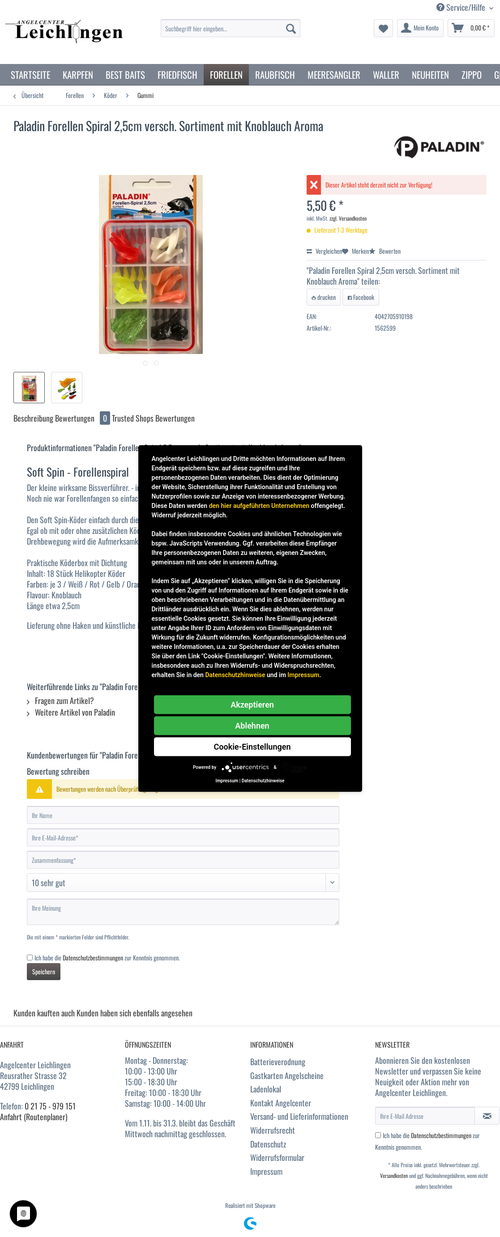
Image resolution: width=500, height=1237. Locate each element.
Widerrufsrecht (272, 1130)
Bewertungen (83, 418)
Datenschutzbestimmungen (93, 957)
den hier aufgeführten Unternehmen (259, 505)
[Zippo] (471, 74)
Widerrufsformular (277, 1157)
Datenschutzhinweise (235, 674)
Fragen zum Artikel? (60, 700)
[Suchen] (291, 28)
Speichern (43, 971)
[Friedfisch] (177, 74)
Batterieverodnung (277, 1061)
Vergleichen (324, 251)
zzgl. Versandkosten (348, 218)
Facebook (360, 297)
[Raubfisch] (275, 74)
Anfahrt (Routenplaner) (34, 1116)
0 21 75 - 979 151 (50, 1106)
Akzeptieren (252, 704)
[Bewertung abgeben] (183, 882)
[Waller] (386, 74)
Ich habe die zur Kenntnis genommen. (107, 957)
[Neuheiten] (430, 74)
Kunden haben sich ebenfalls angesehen (134, 1013)
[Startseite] (30, 74)
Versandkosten (394, 1175)
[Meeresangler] (334, 74)
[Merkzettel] (383, 28)
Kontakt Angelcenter (280, 1103)
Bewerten (385, 251)
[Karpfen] (77, 74)
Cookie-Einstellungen (252, 746)
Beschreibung (33, 418)
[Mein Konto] (420, 28)
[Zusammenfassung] (183, 860)
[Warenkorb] (471, 28)
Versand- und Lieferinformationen (299, 1116)
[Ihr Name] (183, 815)
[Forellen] (226, 74)
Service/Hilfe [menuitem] (461, 7)
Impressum (266, 1171)
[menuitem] (231, 33)
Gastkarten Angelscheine (287, 1075)
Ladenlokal (265, 1089)
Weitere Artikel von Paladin (71, 712)
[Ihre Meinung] (183, 912)
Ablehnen (252, 725)
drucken (324, 297)
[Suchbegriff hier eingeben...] (231, 28)
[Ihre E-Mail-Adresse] (183, 837)
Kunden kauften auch (44, 1013)
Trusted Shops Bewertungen (153, 418)
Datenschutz (268, 1144)
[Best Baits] (125, 74)
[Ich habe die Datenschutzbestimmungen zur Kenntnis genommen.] (30, 957)
